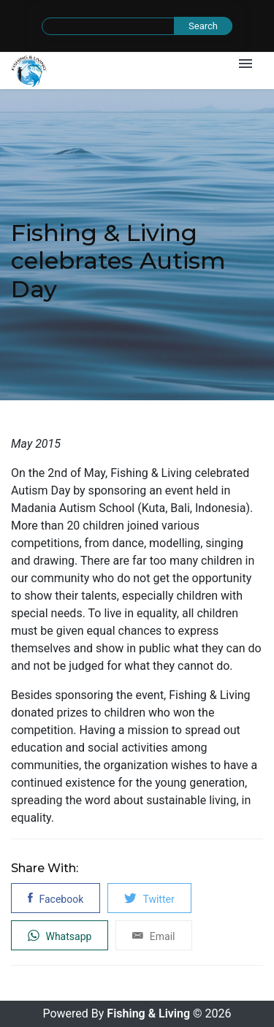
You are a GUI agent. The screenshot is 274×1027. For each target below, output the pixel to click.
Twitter (149, 898)
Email (153, 935)
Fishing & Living (148, 1013)
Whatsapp (59, 935)
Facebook (55, 898)
